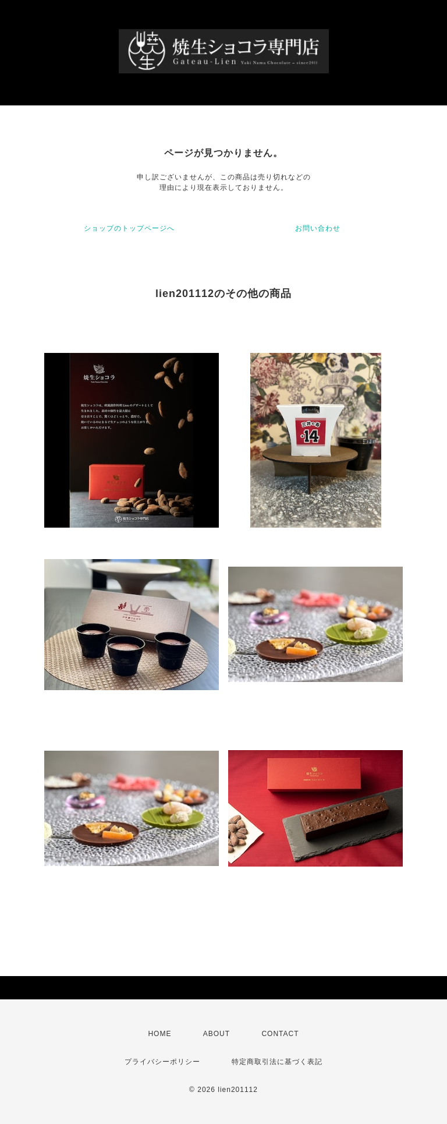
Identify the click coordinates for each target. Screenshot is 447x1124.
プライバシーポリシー (162, 1062)
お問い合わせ (317, 228)
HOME (159, 1034)
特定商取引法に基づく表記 (277, 1062)
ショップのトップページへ (129, 228)
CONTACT (280, 1034)
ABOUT (216, 1034)
